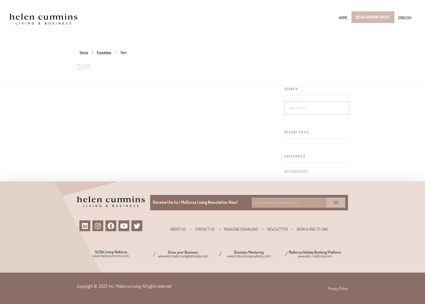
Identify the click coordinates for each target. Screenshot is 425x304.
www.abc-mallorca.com (315, 256)
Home (84, 52)
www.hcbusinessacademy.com (249, 256)
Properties (104, 52)
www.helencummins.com (111, 255)
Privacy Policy (338, 288)
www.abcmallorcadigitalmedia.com (183, 256)
